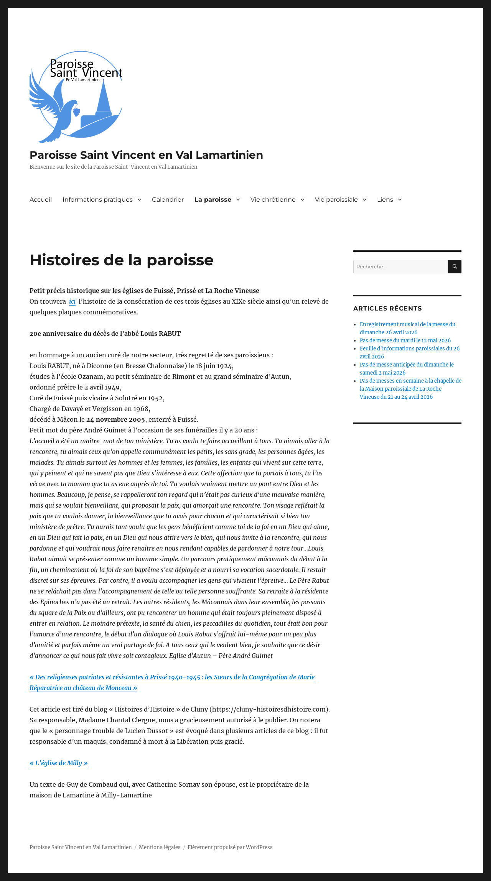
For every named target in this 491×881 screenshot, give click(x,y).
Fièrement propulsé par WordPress (230, 847)
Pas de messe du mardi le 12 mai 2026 (405, 340)
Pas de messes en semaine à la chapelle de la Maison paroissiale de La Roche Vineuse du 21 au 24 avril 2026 (410, 389)
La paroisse (212, 199)
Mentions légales (160, 847)
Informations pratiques (98, 199)
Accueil (41, 199)
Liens (385, 199)
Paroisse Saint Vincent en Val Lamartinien (146, 154)
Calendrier (168, 199)
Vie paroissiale (336, 199)
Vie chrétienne (273, 199)
